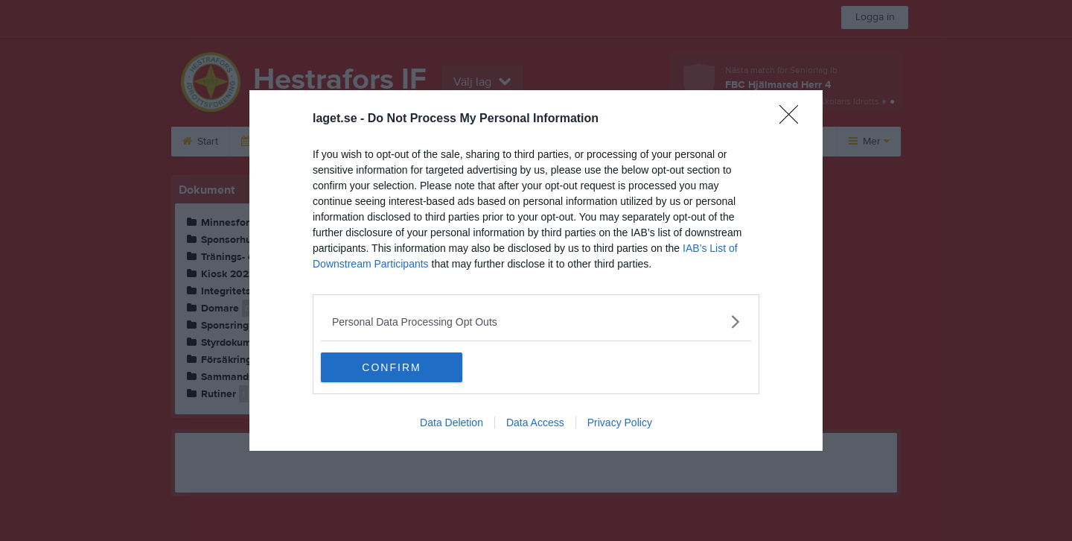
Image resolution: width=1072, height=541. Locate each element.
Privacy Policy (619, 422)
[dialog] (536, 270)
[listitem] (536, 321)
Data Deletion (451, 422)
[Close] (793, 119)
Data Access (535, 422)
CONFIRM (391, 367)
